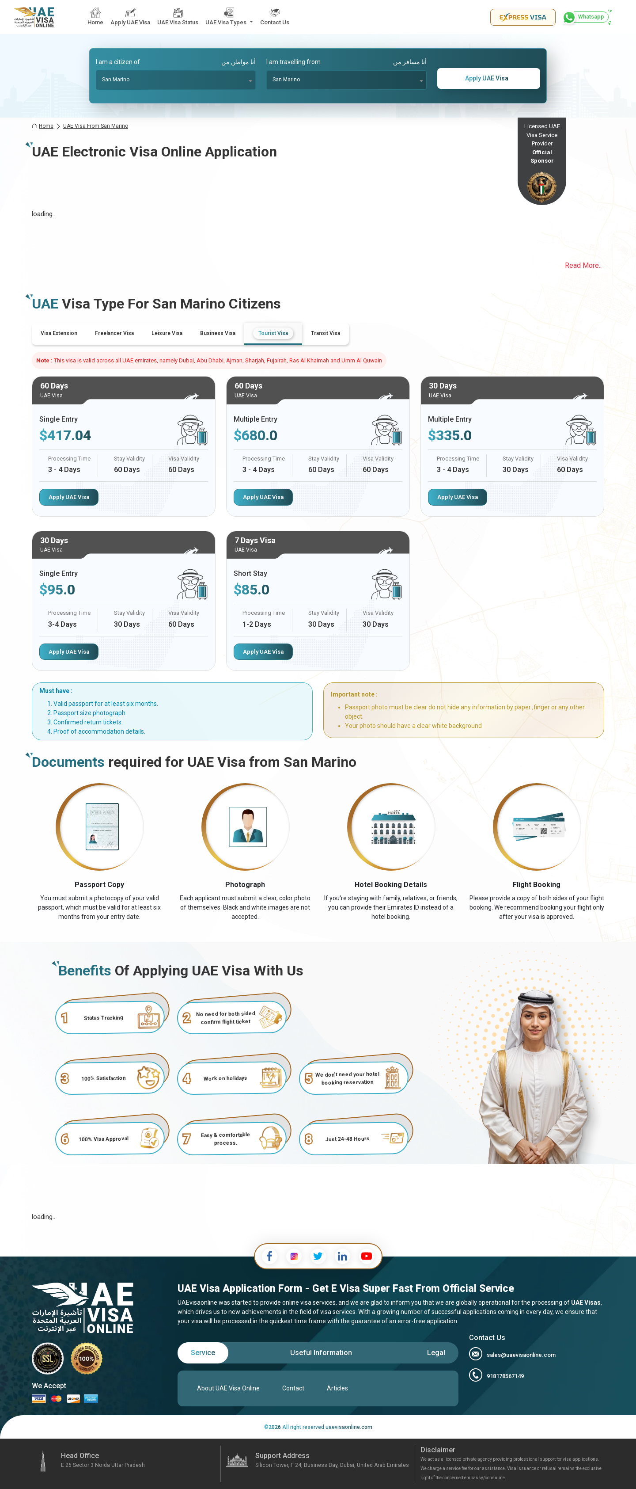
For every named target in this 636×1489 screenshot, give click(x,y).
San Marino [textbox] (115, 79)
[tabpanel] (318, 523)
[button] (229, 17)
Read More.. (583, 265)
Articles (337, 1388)
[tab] (59, 333)
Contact (293, 1388)
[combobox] (176, 80)
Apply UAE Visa (69, 497)
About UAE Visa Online (228, 1388)
